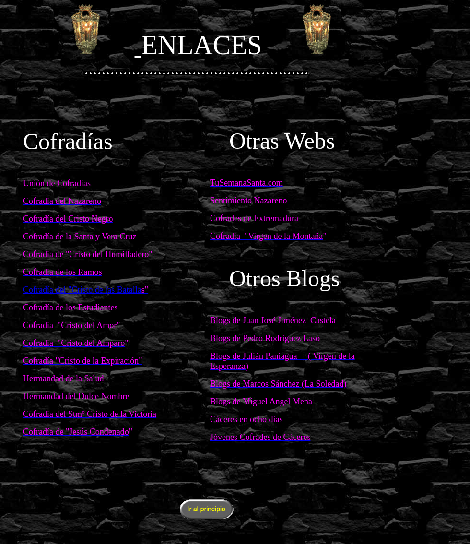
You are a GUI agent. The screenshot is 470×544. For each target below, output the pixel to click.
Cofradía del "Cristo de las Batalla (82, 290)
